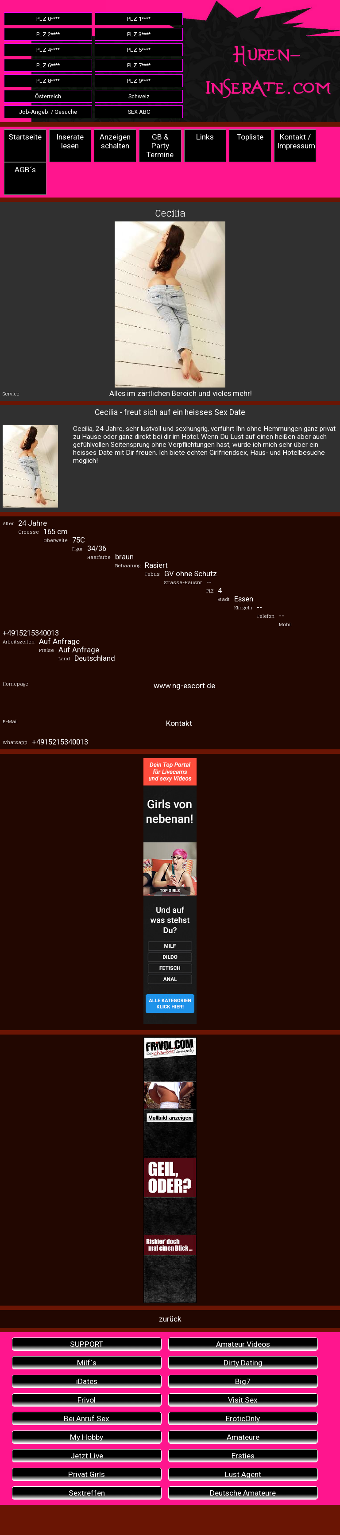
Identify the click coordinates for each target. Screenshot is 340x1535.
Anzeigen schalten (115, 141)
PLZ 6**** (48, 65)
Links (205, 136)
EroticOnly (243, 1418)
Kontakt (179, 723)
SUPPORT (86, 1344)
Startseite (25, 136)
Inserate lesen (70, 141)
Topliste (250, 136)
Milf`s (87, 1362)
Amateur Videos (243, 1344)
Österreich (48, 96)
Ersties (243, 1455)
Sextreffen (87, 1492)
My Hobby (86, 1437)
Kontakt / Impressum (296, 141)
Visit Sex (243, 1399)
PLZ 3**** (139, 34)
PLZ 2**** (48, 34)
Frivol (86, 1399)
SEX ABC (139, 112)
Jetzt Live (86, 1455)
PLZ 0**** (48, 19)
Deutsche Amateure (243, 1492)
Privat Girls (86, 1474)
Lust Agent (243, 1474)
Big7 (243, 1381)
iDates (86, 1381)
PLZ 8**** (48, 81)
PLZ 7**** (139, 65)
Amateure (243, 1437)
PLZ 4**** (48, 50)
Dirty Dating (243, 1362)
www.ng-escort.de (184, 685)
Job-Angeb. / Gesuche (48, 112)
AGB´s (25, 169)
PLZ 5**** (139, 50)
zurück (170, 1318)
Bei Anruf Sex (86, 1418)
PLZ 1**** (139, 19)
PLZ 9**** (139, 81)
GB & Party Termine (160, 145)
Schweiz (139, 96)
